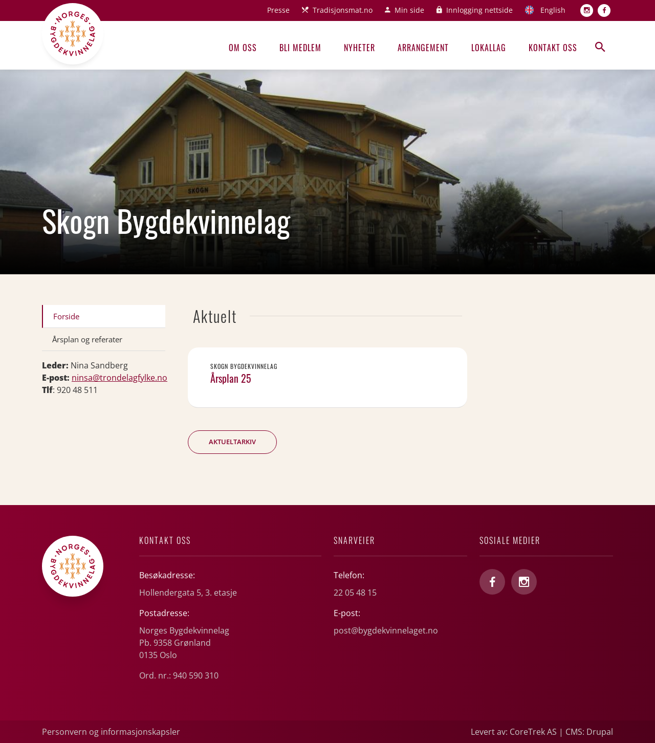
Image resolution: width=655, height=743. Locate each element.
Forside (66, 316)
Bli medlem (300, 47)
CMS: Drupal (589, 731)
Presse (278, 10)
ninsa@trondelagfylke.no (119, 377)
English (552, 10)
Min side (409, 10)
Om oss (243, 47)
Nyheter (359, 47)
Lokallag (488, 47)
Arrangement (423, 47)
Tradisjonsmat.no (343, 10)
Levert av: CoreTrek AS (514, 731)
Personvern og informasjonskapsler (111, 731)
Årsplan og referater (87, 339)
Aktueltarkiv (232, 441)
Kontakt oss (553, 47)
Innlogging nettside (479, 10)
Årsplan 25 (230, 378)
